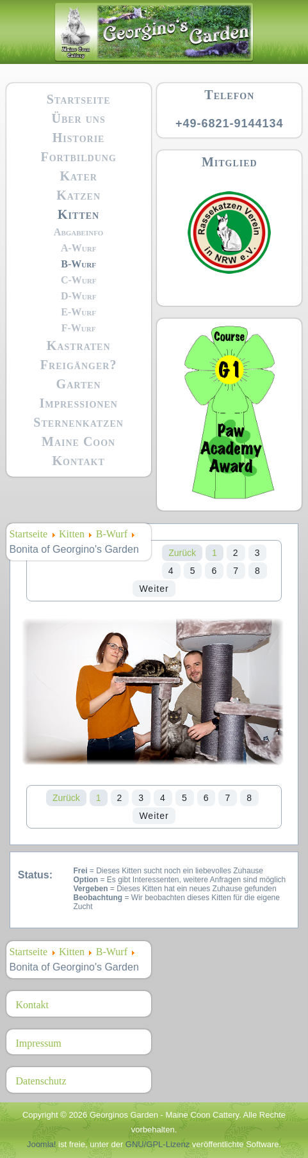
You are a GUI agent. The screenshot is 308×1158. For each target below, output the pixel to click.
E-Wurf (78, 311)
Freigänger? (78, 365)
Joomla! (41, 1144)
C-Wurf (79, 279)
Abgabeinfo (79, 231)
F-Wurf (78, 327)
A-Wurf (79, 247)
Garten (78, 384)
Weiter (153, 588)
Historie (79, 138)
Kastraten (79, 345)
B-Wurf (78, 263)
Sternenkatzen (78, 422)
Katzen (78, 195)
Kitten (78, 214)
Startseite (79, 99)
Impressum (38, 1043)
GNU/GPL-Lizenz (158, 1144)
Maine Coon (78, 441)
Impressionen (78, 403)
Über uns (79, 118)
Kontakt (79, 461)
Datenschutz (41, 1080)
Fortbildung (78, 157)
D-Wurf (79, 295)
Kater (78, 176)
